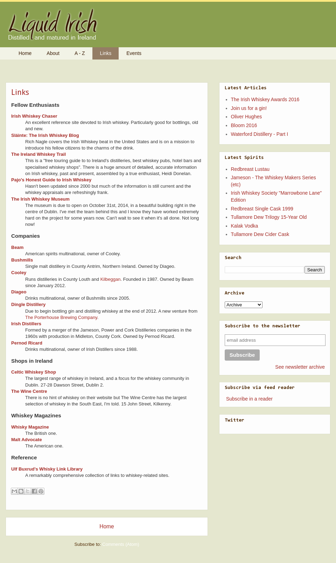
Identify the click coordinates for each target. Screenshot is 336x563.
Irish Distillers (26, 323)
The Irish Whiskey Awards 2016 (265, 99)
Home (25, 53)
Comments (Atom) (120, 544)
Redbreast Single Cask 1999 (262, 208)
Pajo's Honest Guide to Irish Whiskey (51, 179)
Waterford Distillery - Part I (259, 134)
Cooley (18, 272)
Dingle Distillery (28, 304)
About (53, 53)
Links (106, 53)
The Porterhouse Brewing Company (61, 317)
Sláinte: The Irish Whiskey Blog (45, 135)
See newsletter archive (300, 367)
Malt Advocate (26, 439)
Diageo (18, 291)
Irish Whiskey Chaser (34, 116)
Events (133, 53)
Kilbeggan (110, 279)
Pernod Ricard (26, 343)
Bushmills (22, 260)
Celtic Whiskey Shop (33, 372)
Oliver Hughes (246, 116)
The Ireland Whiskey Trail (38, 154)
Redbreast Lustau (250, 169)
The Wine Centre (29, 391)
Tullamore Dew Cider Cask (260, 234)
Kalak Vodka (244, 226)
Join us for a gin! (249, 108)
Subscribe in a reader (249, 399)
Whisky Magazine (30, 427)
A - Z (80, 53)
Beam (17, 247)
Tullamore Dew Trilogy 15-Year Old (269, 217)
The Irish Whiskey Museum (40, 199)
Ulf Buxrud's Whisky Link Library (47, 469)
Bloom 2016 (244, 125)
